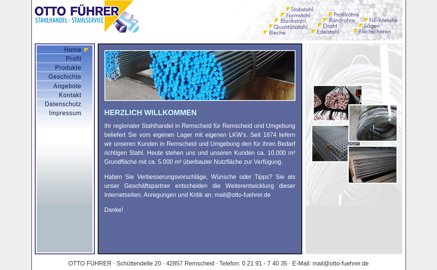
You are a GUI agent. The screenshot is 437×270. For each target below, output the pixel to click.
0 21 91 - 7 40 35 (264, 263)
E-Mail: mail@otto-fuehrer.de (330, 263)
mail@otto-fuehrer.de (243, 195)
